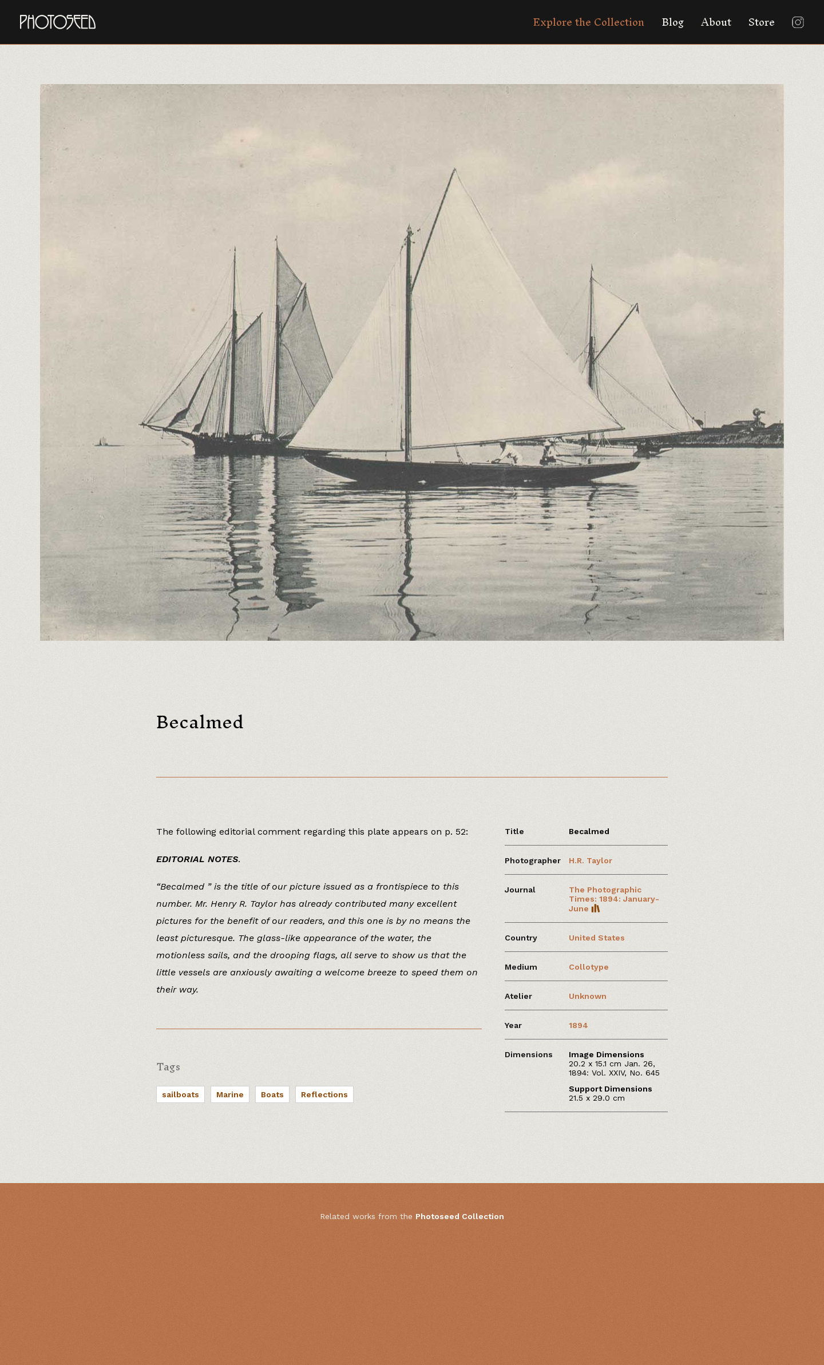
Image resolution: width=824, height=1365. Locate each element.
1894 (578, 1025)
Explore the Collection (588, 22)
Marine (230, 1094)
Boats (272, 1094)
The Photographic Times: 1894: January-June (614, 899)
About (716, 22)
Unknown (588, 996)
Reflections (324, 1094)
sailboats (180, 1094)
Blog (672, 22)
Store (761, 22)
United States (597, 937)
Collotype (589, 966)
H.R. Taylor (590, 860)
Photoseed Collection (459, 1216)
